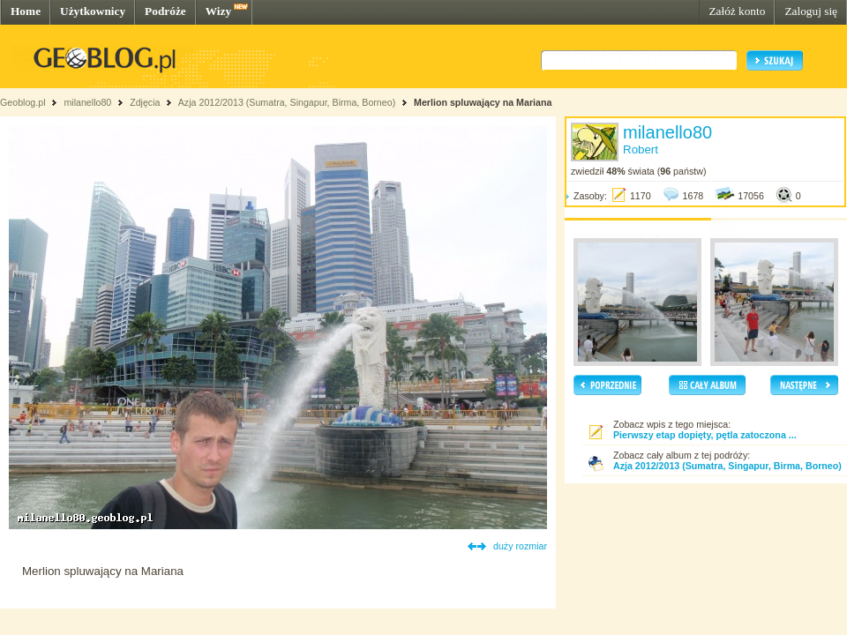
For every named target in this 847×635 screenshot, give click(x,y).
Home (26, 11)
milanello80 (87, 102)
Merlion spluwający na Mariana (482, 102)
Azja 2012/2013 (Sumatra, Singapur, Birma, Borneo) (286, 102)
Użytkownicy (92, 11)
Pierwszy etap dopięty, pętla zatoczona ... (705, 435)
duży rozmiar (520, 546)
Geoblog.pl (23, 102)
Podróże (165, 11)
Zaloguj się (810, 11)
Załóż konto (736, 11)
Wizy (218, 11)
